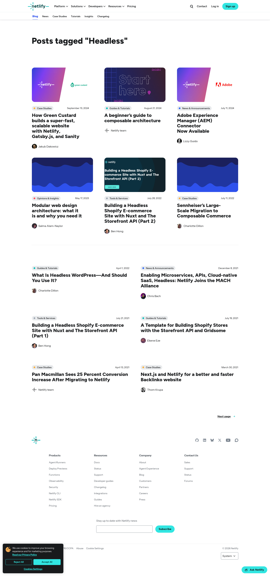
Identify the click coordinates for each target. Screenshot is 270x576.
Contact (202, 6)
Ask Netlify (254, 569)
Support (98, 474)
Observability (56, 480)
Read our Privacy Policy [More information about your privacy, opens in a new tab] (24, 554)
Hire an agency (102, 505)
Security (53, 487)
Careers (143, 493)
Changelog (103, 16)
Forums (188, 480)
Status (97, 468)
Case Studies (60, 16)
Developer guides (103, 480)
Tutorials (75, 16)
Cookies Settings (33, 569)
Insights (89, 16)
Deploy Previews (58, 468)
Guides (98, 499)
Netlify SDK (55, 499)
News (45, 16)
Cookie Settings (95, 548)
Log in (215, 6)
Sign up (230, 6)
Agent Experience (149, 468)
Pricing (131, 6)
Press (142, 499)
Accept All (47, 562)
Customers (145, 480)
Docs (97, 462)
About (142, 462)
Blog (35, 16)
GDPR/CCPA (66, 548)
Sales (187, 462)
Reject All (19, 562)
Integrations (100, 493)
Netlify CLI (54, 493)
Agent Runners (57, 462)
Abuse (79, 548)
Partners (144, 487)
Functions (54, 474)
